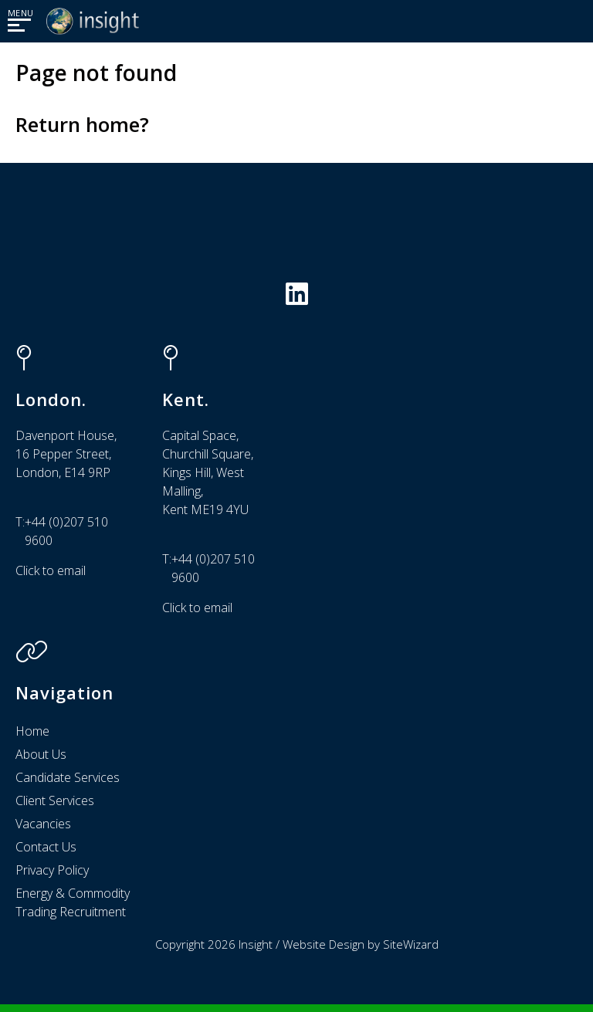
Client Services (54, 800)
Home (32, 731)
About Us (40, 754)
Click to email (50, 570)
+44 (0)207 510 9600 (66, 531)
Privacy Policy (52, 869)
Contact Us (45, 846)
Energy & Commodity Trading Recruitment (72, 902)
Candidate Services (67, 777)
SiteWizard (411, 944)
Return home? (82, 124)
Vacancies (43, 823)
